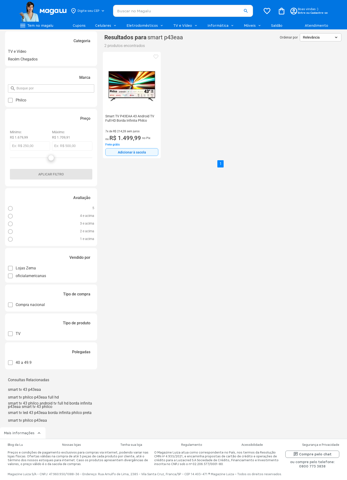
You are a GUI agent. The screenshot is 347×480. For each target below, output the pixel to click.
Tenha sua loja (131, 445)
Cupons (79, 25)
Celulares (106, 25)
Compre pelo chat (312, 454)
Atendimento (316, 25)
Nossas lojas (71, 445)
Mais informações (23, 433)
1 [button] (221, 163)
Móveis (252, 25)
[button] (245, 11)
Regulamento (191, 445)
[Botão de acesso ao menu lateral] (36, 25)
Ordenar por (289, 37)
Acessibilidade (252, 445)
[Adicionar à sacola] (131, 152)
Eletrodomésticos (145, 25)
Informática (220, 25)
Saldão (276, 25)
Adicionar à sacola (132, 152)
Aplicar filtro (51, 174)
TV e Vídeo (185, 25)
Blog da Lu (15, 445)
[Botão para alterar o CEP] (87, 10)
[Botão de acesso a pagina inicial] (42, 11)
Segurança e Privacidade (320, 445)
